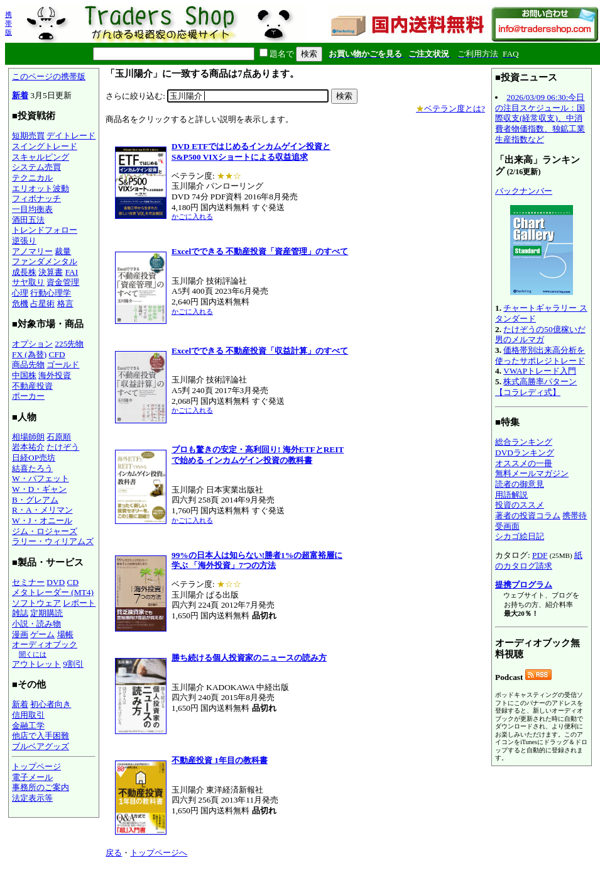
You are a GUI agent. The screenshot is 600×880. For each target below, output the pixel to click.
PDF (539, 555)
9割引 (73, 664)
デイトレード (70, 135)
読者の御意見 (519, 484)
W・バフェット (40, 478)
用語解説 (511, 494)
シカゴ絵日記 (519, 536)
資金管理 (62, 282)
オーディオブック (44, 644)
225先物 (69, 343)
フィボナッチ (36, 198)
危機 (20, 303)
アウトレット (36, 664)
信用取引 (28, 715)
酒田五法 (28, 220)
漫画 (20, 634)
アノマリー (32, 251)
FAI (72, 272)
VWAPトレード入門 (539, 371)
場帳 (65, 634)
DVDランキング (524, 452)
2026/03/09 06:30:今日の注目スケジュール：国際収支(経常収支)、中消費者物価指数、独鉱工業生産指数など (540, 118)
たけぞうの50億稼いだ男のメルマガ (540, 335)
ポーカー (28, 396)
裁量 (63, 251)
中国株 (24, 375)
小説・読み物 (36, 623)
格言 (65, 303)
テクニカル (32, 177)
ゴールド (62, 364)
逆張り (24, 240)
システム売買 (36, 167)
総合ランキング (523, 442)
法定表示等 (32, 798)
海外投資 (54, 375)
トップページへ (158, 852)
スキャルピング (40, 157)
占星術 (42, 303)
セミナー (28, 582)
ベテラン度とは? (450, 108)
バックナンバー (523, 191)
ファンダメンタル (44, 261)
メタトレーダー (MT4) (53, 592)
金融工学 (28, 725)
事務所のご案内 (40, 787)
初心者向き (50, 704)
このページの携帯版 (48, 76)
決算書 (50, 272)
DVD (55, 582)
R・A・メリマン (42, 510)
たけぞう (62, 447)
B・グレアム (35, 499)
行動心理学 (50, 293)
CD (73, 582)
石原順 (58, 437)
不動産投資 (32, 386)
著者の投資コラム (527, 515)
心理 (20, 293)
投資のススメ (519, 505)
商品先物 (28, 364)
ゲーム (42, 634)
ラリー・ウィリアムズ (53, 541)
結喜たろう (32, 468)
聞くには (32, 654)
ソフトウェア (36, 603)
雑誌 (20, 613)
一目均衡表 (32, 209)
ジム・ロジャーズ (44, 531)
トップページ (36, 766)
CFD (57, 354)
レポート (79, 603)
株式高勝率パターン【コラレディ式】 (536, 387)
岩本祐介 (28, 447)
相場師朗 (28, 437)
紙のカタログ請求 (538, 560)
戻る (114, 852)
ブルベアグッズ (40, 746)
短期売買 (28, 135)
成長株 (24, 272)
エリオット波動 (40, 188)
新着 (20, 95)
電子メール (32, 777)
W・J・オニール (42, 520)
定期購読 (46, 613)
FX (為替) (29, 354)
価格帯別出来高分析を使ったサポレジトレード (540, 355)
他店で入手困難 (40, 735)
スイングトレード (44, 146)
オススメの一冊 (523, 463)
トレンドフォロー (44, 230)
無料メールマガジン (532, 473)
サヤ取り (28, 282)
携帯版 (8, 23)
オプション (32, 343)
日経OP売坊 (33, 457)
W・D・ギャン (39, 489)
